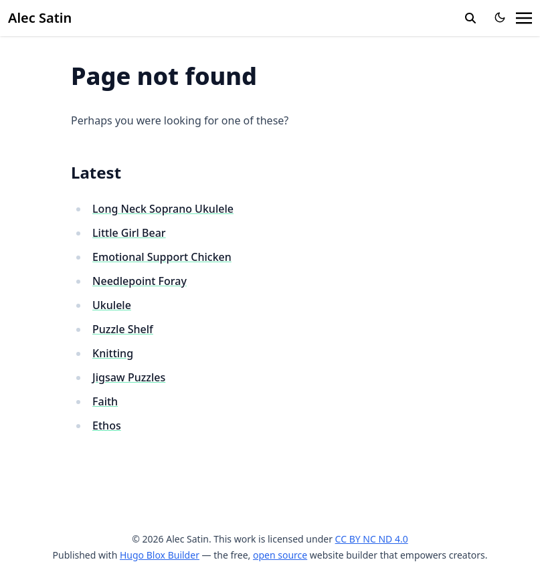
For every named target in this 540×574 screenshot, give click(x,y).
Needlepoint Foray (139, 281)
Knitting (112, 353)
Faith (105, 401)
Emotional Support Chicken (162, 257)
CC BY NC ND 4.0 (371, 539)
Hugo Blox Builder (159, 555)
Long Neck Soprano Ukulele (163, 208)
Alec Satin (40, 18)
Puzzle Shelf (122, 329)
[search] (470, 18)
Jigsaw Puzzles (128, 377)
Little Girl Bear (129, 232)
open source (280, 555)
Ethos (106, 425)
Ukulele (111, 305)
